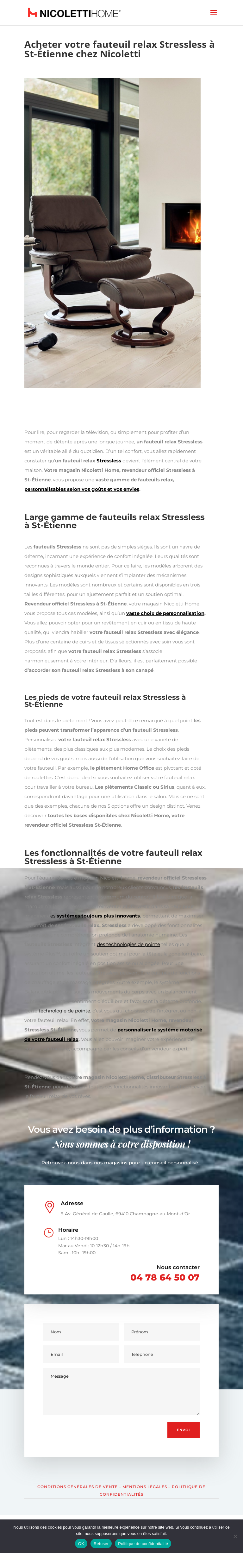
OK (81, 1543)
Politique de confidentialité (143, 1543)
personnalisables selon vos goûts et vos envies (81, 489)
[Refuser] (235, 1536)
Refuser (101, 1543)
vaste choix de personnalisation (165, 613)
